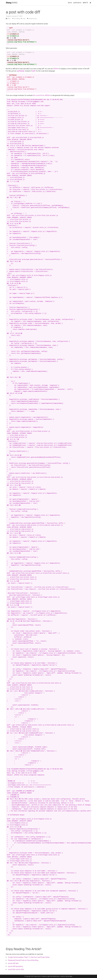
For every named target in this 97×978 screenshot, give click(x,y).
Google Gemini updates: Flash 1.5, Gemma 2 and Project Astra (28, 957)
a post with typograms (15, 966)
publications (77, 3)
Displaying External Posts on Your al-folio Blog (23, 960)
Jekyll (48, 976)
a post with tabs (13, 963)
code (23, 18)
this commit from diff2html (42, 95)
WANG (11, 3)
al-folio (54, 976)
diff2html (56, 69)
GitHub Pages (68, 976)
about (70, 3)
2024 (8, 18)
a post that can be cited (16, 969)
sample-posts (32, 18)
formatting (16, 18)
